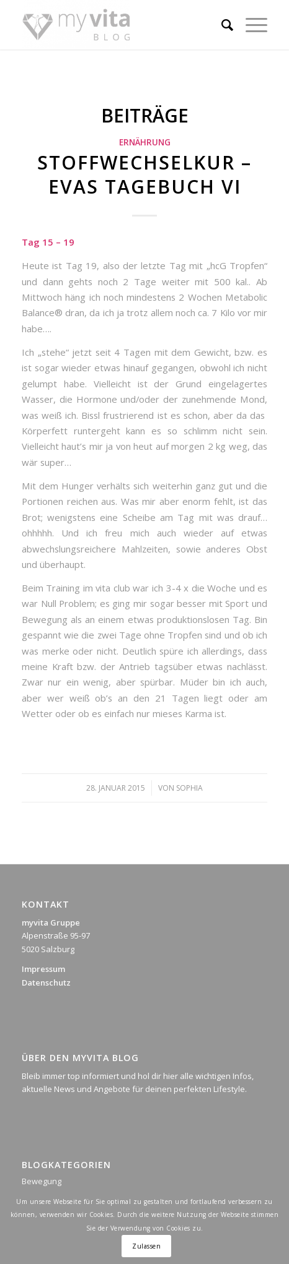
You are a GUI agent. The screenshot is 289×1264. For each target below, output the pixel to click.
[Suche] (221, 24)
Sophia (189, 788)
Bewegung (41, 1181)
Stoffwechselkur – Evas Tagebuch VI (144, 174)
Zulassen (146, 1246)
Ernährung (145, 142)
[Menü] (250, 24)
